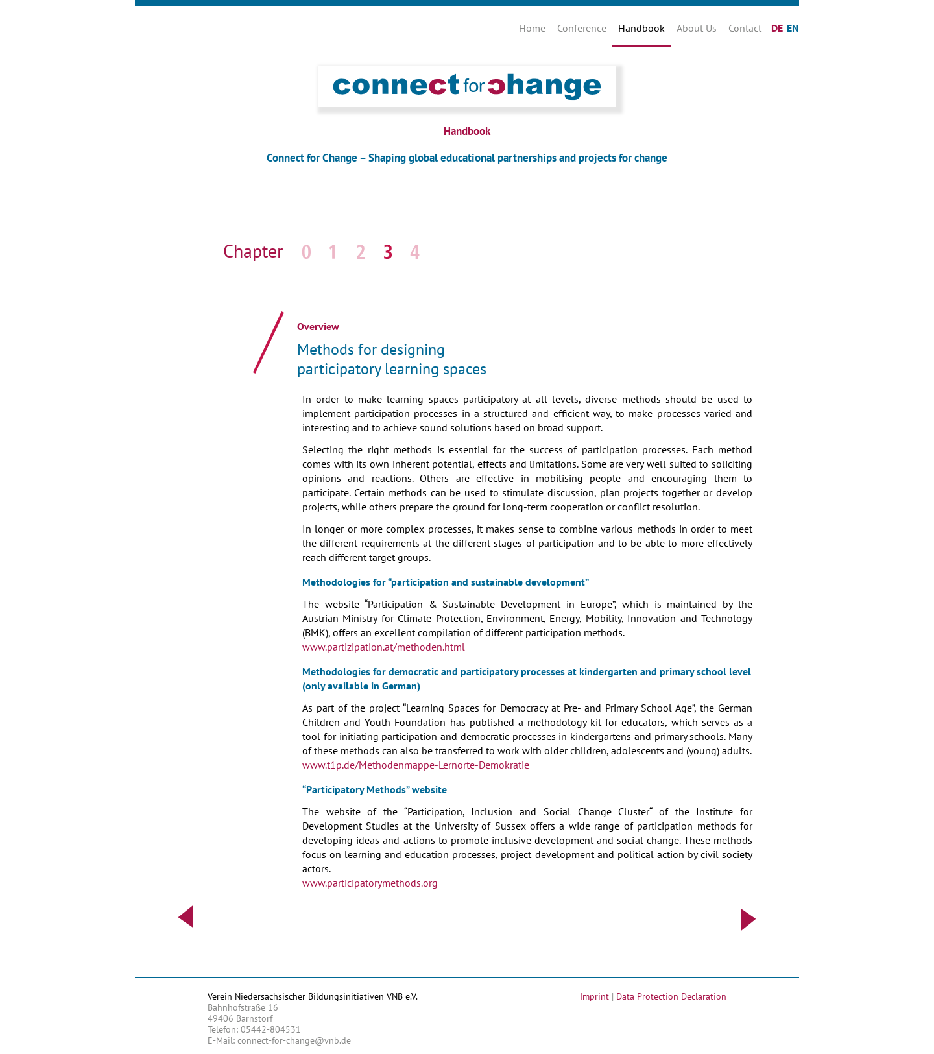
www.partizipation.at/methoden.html (383, 646)
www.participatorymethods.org (370, 882)
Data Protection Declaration (671, 996)
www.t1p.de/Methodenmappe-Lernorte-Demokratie (415, 764)
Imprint (594, 996)
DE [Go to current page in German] (777, 27)
